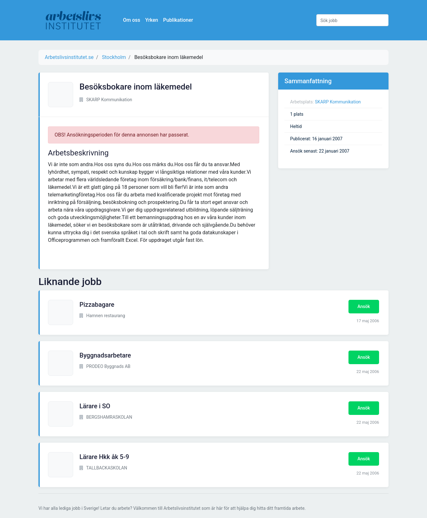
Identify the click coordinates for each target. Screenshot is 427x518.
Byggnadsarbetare (105, 355)
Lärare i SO (94, 406)
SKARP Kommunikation (338, 101)
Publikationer (178, 20)
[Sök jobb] (352, 20)
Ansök (364, 306)
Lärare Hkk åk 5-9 (104, 457)
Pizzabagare (96, 304)
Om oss (131, 20)
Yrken (151, 20)
